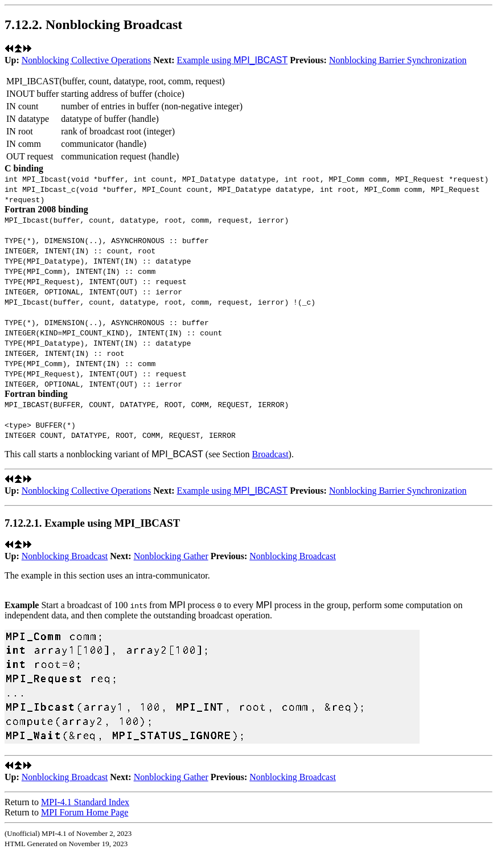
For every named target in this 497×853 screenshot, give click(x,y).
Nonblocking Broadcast (65, 556)
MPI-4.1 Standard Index (85, 802)
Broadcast (270, 454)
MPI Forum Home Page (84, 812)
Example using (232, 60)
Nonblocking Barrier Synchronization (398, 60)
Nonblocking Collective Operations (86, 60)
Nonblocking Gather (171, 556)
